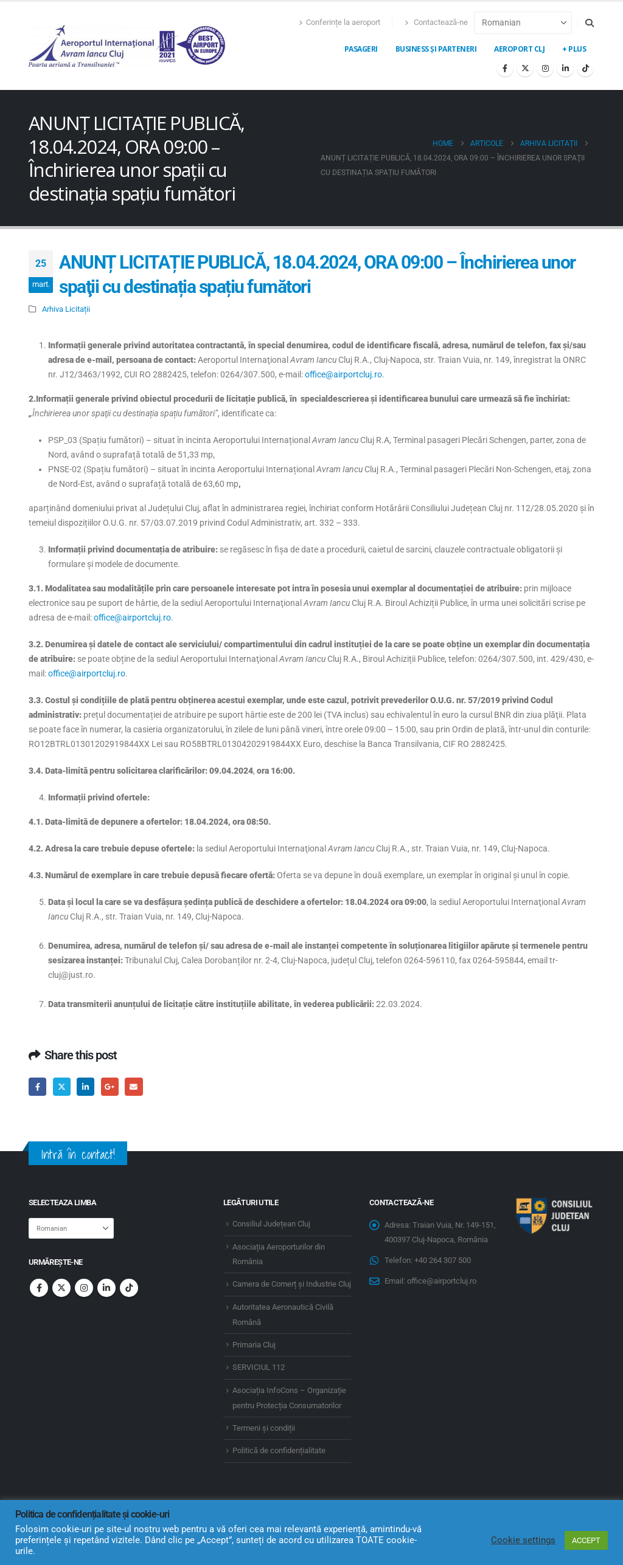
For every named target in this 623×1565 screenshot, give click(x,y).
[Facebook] (504, 68)
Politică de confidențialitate (278, 1450)
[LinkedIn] (565, 68)
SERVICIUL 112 (258, 1367)
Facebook (37, 1086)
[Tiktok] (585, 68)
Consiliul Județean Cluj (271, 1223)
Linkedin (106, 1288)
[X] (525, 68)
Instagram (84, 1288)
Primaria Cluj (254, 1344)
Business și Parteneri (436, 49)
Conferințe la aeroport (339, 22)
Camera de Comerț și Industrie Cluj (291, 1283)
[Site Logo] (128, 46)
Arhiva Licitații (66, 309)
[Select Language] (523, 23)
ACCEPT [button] (586, 1540)
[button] (589, 23)
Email (133, 1086)
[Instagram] (545, 68)
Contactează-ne (436, 22)
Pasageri (361, 49)
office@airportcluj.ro (343, 374)
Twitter (62, 1086)
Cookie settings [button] (523, 1540)
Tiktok (129, 1288)
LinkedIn (85, 1086)
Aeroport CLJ (519, 49)
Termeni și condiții (263, 1428)
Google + (110, 1086)
